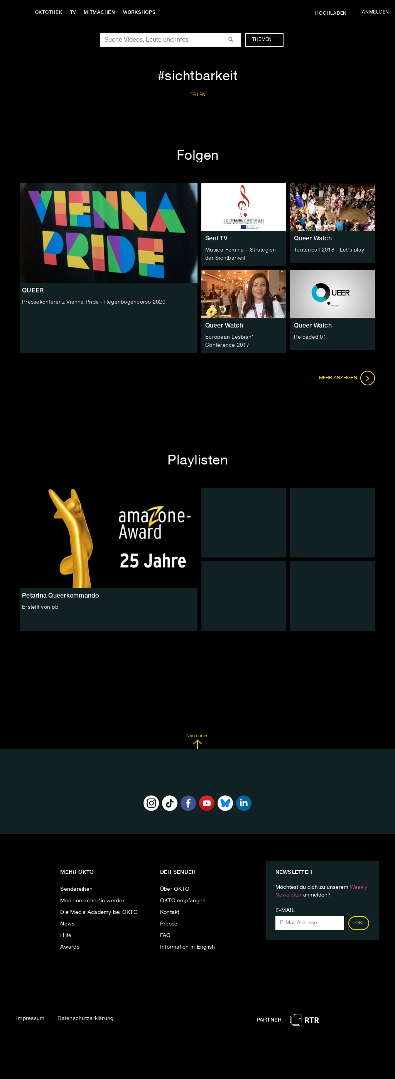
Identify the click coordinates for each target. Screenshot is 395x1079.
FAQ (165, 934)
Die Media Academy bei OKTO (99, 911)
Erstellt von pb (40, 606)
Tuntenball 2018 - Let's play (329, 250)
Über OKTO (174, 888)
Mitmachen (101, 12)
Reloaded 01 (310, 336)
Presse (169, 922)
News (67, 922)
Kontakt (169, 911)
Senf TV (216, 238)
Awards (69, 946)
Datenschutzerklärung (85, 1017)
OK (358, 922)
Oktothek (50, 12)
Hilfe (65, 934)
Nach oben (197, 740)
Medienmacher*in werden (93, 899)
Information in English (187, 946)
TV (75, 12)
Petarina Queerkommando (60, 594)
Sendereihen (76, 888)
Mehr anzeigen (347, 377)
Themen (266, 39)
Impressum (30, 1017)
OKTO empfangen (183, 899)
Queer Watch (313, 238)
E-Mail (285, 909)
